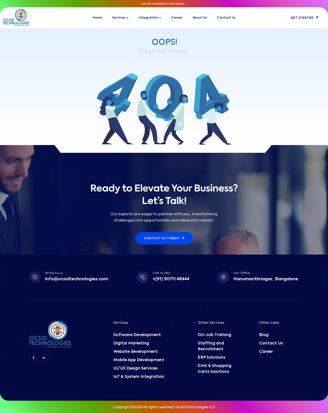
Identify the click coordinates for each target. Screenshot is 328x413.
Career (177, 17)
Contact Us (226, 17)
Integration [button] (148, 17)
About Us (200, 17)
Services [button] (119, 17)
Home (97, 17)
